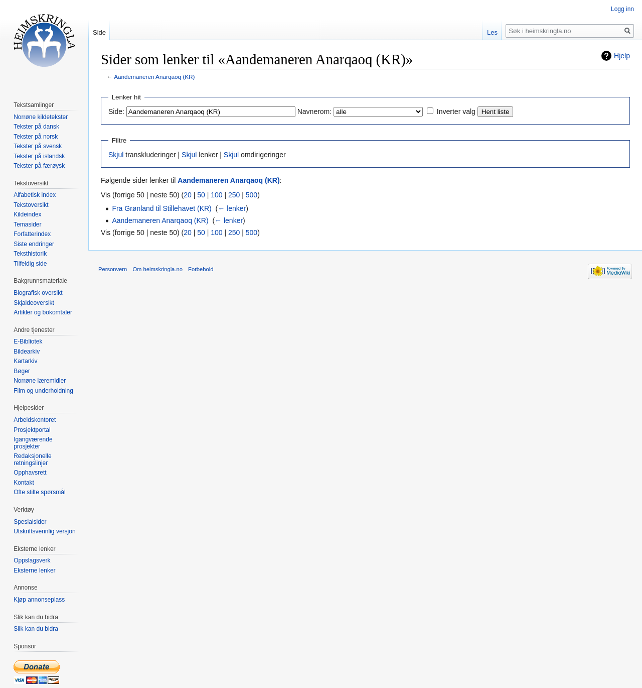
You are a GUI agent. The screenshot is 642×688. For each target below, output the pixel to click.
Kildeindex (27, 214)
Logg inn (622, 9)
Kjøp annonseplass (39, 599)
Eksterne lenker (34, 570)
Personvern (112, 269)
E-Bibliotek (28, 341)
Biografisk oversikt (38, 292)
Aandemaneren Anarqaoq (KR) (154, 76)
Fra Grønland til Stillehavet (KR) (161, 208)
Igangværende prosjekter (33, 443)
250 (234, 195)
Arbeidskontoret (35, 419)
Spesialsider (30, 521)
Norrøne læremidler (40, 380)
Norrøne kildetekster (41, 117)
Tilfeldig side (30, 263)
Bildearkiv (27, 351)
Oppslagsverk (32, 560)
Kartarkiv (25, 361)
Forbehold (200, 269)
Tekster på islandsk (39, 156)
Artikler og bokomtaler (43, 312)
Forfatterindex (32, 234)
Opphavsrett (30, 472)
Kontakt (24, 482)
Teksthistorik (30, 253)
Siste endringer (34, 244)
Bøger (22, 371)
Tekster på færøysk (39, 165)
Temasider (27, 224)
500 (251, 195)
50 (201, 195)
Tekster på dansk (36, 126)
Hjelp (622, 56)
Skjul (115, 155)
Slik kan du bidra (36, 628)
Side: (116, 111)
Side (99, 32)
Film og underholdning (43, 390)
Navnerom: (314, 111)
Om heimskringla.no (157, 269)
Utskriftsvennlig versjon (44, 531)
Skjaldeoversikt (34, 302)
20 (188, 195)
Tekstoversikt (31, 204)
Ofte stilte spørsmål (39, 492)
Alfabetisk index (35, 194)
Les (492, 32)
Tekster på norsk (36, 136)
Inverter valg (456, 111)
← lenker (232, 208)
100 (216, 195)
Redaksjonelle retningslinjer (32, 459)
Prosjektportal (32, 429)
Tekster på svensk (38, 146)
